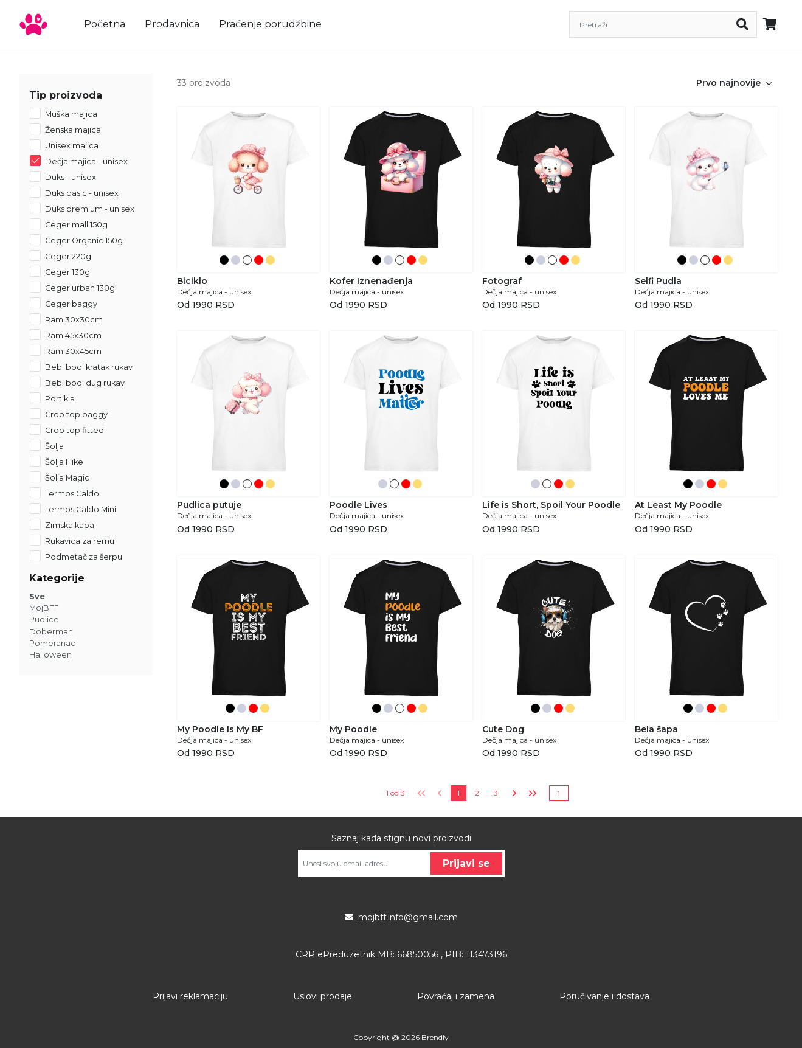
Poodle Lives (358, 504)
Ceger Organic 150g (84, 240)
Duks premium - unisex (89, 208)
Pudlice (44, 619)
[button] (769, 83)
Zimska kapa (69, 525)
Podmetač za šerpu (83, 556)
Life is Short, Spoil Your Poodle (551, 504)
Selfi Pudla (658, 281)
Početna (104, 24)
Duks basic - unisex (82, 193)
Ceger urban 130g (80, 288)
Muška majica (71, 114)
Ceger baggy (71, 303)
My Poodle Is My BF (220, 729)
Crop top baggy (76, 414)
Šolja (54, 446)
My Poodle (353, 729)
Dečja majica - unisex (86, 161)
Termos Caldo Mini (80, 509)
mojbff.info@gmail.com (401, 917)
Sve (37, 596)
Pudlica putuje (209, 504)
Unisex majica (72, 145)
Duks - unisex (70, 177)
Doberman (51, 631)
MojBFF (44, 607)
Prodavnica (172, 24)
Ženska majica (73, 129)
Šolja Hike (64, 462)
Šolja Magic (67, 477)
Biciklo (192, 281)
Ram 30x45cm (73, 351)
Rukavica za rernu (79, 541)
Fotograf (502, 281)
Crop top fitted (74, 430)
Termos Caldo (72, 493)
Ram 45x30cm (73, 335)
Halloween (50, 654)
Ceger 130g (67, 272)
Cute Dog (503, 729)
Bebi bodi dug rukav (85, 382)
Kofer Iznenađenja (371, 281)
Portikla (60, 398)
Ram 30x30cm (74, 319)
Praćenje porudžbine (270, 24)
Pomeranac (52, 643)
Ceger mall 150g (76, 224)
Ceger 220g (68, 256)
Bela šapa (656, 729)
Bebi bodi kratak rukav (89, 367)
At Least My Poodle (678, 504)
